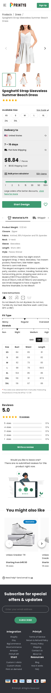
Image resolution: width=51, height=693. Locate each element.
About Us (37, 654)
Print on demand (14, 669)
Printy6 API (14, 654)
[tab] (17, 217)
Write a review (25, 447)
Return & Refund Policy (37, 640)
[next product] (42, 544)
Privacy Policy (37, 643)
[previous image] (6, 48)
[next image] (45, 48)
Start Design (22, 204)
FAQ (37, 669)
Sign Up (43, 5)
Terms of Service (37, 636)
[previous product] (9, 544)
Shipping (37, 647)
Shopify (13, 636)
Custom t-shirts (13, 662)
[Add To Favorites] (45, 204)
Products (7, 14)
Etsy (14, 640)
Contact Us (37, 650)
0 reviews (24, 417)
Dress (18, 14)
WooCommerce (14, 647)
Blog (37, 662)
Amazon (14, 650)
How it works (37, 665)
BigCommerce (14, 643)
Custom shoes (14, 665)
